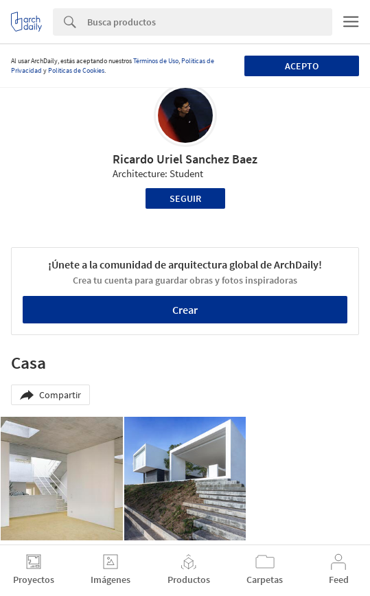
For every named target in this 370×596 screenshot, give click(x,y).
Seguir (185, 198)
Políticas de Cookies (76, 70)
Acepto (302, 66)
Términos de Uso (155, 60)
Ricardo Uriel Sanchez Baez (185, 159)
